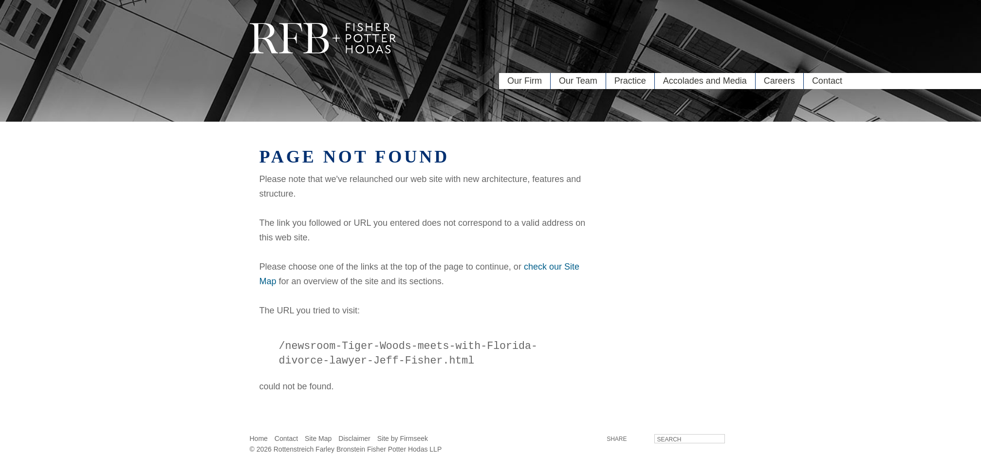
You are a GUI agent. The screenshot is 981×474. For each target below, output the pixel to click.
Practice (630, 81)
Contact (827, 81)
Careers (779, 81)
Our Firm (524, 81)
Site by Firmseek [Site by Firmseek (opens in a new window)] (402, 440)
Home (259, 440)
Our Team (578, 81)
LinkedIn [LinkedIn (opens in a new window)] (640, 440)
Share (617, 441)
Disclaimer (354, 440)
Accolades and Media (705, 81)
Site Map (318, 440)
